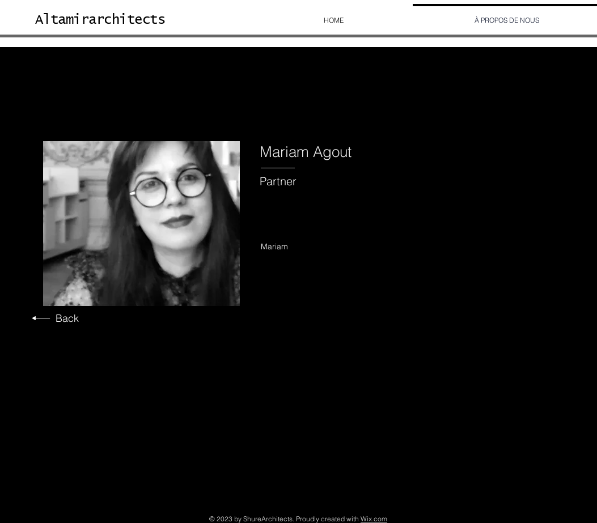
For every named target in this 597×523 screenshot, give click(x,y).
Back (67, 318)
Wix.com (374, 519)
